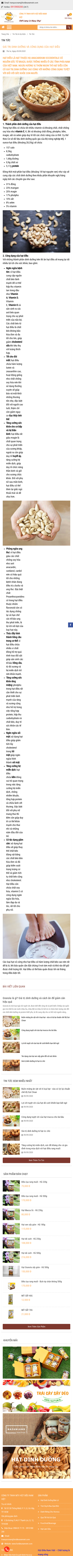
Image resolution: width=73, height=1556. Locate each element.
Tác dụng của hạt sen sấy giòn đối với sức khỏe (39, 1056)
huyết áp (17, 456)
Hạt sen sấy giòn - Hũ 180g (33, 1224)
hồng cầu (17, 662)
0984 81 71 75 (18, 1528)
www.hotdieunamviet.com (22, 1543)
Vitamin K (13, 305)
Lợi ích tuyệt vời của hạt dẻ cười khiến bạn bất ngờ (40, 1043)
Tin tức (32, 34)
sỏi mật (16, 762)
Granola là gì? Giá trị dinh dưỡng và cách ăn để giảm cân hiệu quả (34, 999)
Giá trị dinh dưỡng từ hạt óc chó (33, 1061)
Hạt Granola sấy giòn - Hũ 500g (35, 1267)
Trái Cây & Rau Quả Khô (48, 1506)
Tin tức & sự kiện (19, 34)
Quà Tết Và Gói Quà (47, 1517)
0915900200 (17, 6)
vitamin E (19, 131)
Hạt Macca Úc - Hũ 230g (32, 1210)
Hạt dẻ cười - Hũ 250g (31, 1239)
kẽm (14, 777)
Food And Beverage (47, 1523)
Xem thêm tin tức (36, 1160)
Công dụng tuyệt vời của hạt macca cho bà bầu (39, 1030)
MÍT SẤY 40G (26, 1295)
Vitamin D (13, 297)
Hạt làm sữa (44, 1529)
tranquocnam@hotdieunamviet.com (24, 3)
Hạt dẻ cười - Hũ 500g (31, 1253)
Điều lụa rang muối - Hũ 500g (34, 1196)
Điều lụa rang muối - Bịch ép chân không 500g (41, 1281)
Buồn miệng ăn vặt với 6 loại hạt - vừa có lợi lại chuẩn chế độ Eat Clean (45, 1019)
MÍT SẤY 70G (26, 1310)
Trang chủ (5, 34)
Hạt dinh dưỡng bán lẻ (48, 1500)
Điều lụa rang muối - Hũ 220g (34, 1182)
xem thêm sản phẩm (36, 1326)
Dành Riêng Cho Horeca (48, 1512)
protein (15, 166)
